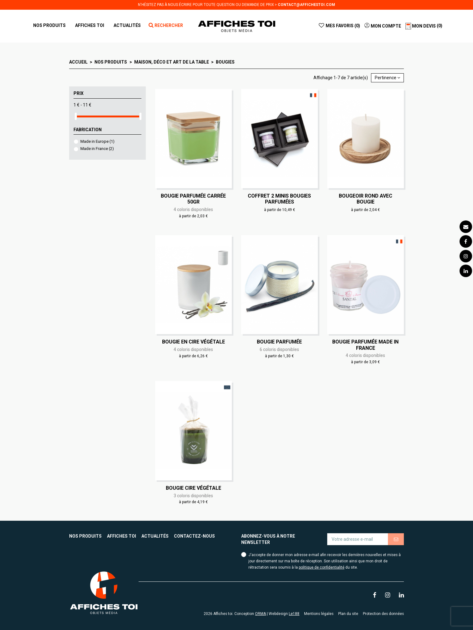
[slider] (75, 116)
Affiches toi (121, 536)
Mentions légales (318, 614)
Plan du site (348, 614)
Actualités (155, 536)
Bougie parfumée (279, 342)
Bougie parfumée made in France (365, 345)
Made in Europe (97, 141)
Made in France (97, 148)
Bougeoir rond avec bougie (365, 199)
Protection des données (383, 614)
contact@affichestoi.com (306, 5)
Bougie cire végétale (193, 488)
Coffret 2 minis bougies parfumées (279, 199)
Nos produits (85, 536)
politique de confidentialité (321, 567)
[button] (89, 25)
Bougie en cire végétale (193, 342)
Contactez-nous (194, 536)
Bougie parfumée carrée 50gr (193, 199)
